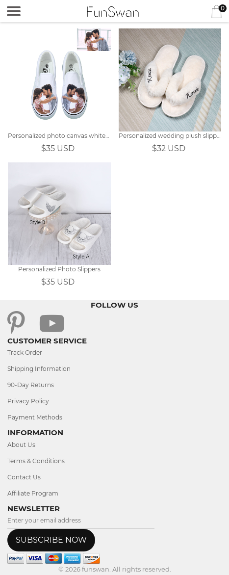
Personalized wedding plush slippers (170, 135)
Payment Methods (34, 417)
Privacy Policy (28, 401)
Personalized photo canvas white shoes (59, 135)
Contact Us (24, 477)
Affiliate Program (32, 493)
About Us (21, 444)
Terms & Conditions (36, 461)
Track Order (24, 352)
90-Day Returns (30, 385)
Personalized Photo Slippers (59, 269)
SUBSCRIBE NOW (51, 540)
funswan (95, 569)
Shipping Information (39, 368)
